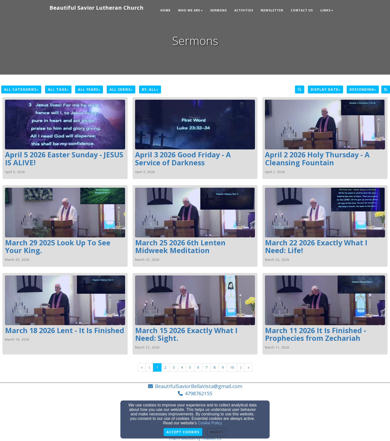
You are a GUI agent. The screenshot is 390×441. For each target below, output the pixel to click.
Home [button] (165, 10)
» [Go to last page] (248, 367)
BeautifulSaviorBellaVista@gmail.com (198, 386)
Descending (362, 89)
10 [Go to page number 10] (232, 367)
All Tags (58, 89)
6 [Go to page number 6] (198, 367)
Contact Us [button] (302, 10)
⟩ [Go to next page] (241, 367)
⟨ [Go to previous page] (149, 367)
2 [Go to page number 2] (165, 367)
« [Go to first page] (142, 367)
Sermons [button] (218, 10)
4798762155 (198, 393)
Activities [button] (243, 10)
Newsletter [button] (272, 10)
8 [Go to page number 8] (215, 367)
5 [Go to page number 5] (190, 367)
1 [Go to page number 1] (157, 367)
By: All (150, 89)
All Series (121, 89)
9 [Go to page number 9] (223, 367)
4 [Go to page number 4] (182, 367)
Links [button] (326, 10)
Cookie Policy (210, 423)
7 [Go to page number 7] (206, 367)
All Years (89, 89)
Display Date (325, 89)
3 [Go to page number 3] (174, 367)
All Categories (21, 89)
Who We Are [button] (190, 10)
